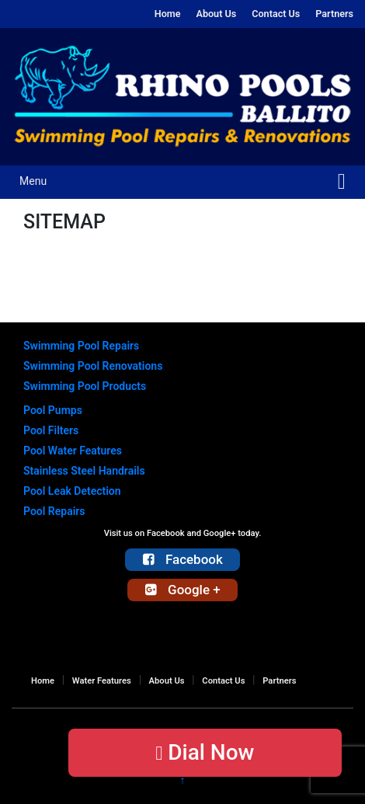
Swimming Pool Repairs (81, 345)
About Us (216, 13)
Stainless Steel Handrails (84, 471)
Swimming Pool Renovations (92, 366)
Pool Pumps (52, 410)
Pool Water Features (72, 450)
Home (168, 13)
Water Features (101, 681)
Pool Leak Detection (72, 491)
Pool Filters (50, 430)
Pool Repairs (54, 511)
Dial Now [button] (204, 752)
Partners (334, 13)
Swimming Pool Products (84, 386)
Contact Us (276, 13)
